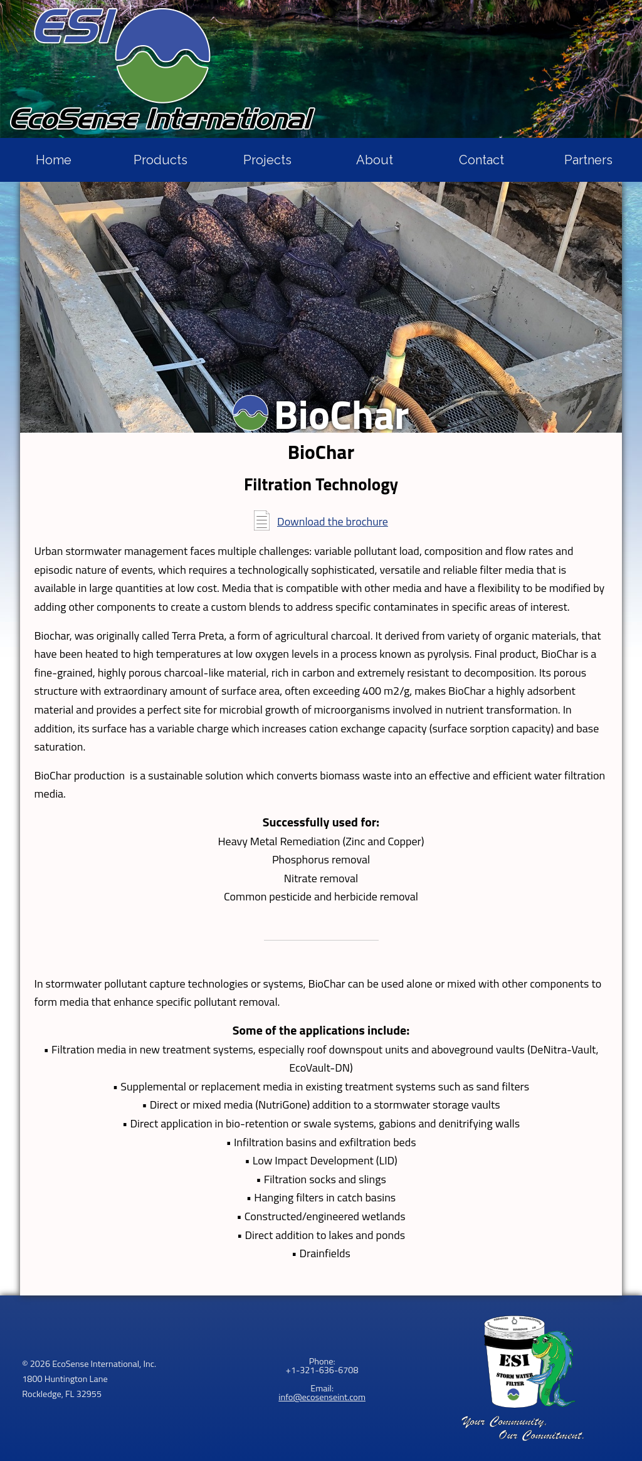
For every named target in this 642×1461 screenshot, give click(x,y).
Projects (267, 159)
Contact (481, 159)
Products (160, 159)
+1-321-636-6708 (322, 1370)
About (374, 159)
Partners (588, 159)
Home (53, 159)
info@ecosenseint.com (322, 1397)
